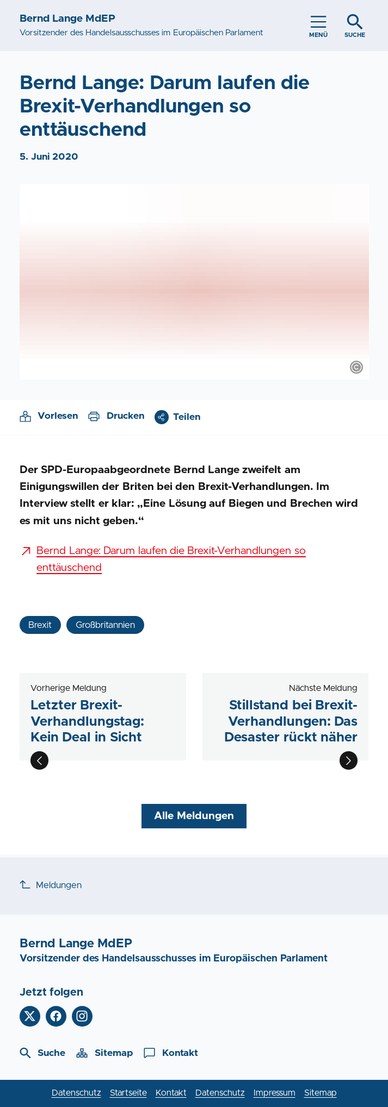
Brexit (40, 625)
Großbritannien (105, 625)
